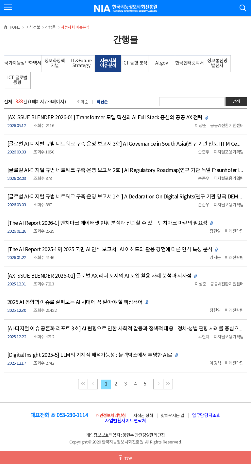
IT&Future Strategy (81, 63)
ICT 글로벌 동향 (17, 80)
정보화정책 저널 (54, 63)
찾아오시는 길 (172, 416)
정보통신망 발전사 (217, 63)
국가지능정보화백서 (22, 63)
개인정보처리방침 (110, 416)
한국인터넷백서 (189, 63)
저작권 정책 (143, 416)
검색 (236, 101)
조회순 (82, 102)
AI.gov (161, 63)
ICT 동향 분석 (134, 63)
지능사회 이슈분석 (108, 63)
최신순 (102, 102)
